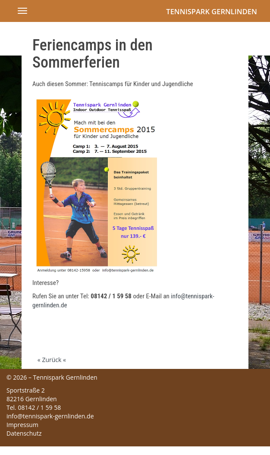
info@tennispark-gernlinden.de (50, 416)
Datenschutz (23, 433)
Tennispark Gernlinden (211, 11)
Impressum (22, 425)
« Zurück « (52, 360)
